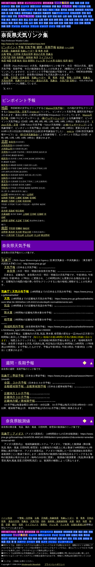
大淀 (17, 220)
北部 (4, 141)
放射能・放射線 (25, 57)
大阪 (81, 20)
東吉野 (44, 235)
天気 (75, 538)
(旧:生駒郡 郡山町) (20, 149)
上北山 (28, 235)
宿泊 (25, 60)
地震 (72, 3)
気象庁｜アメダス (12, 433)
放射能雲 (79, 10)
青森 (44, 16)
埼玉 (90, 16)
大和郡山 (5, 148)
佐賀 (61, 23)
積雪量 (8, 319)
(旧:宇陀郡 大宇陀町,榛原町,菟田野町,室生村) (26, 188)
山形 (65, 16)
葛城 (3, 184)
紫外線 (64, 10)
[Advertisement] (48, 100)
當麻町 (19, 214)
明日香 (18, 211)
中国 (58, 26)
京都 (76, 20)
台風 (88, 6)
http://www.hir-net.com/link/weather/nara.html (23, 44)
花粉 (3, 13)
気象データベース (60, 13)
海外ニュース (44, 535)
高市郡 (4, 211)
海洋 (89, 13)
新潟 (21, 20)
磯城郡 (4, 201)
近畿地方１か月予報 (16, 393)
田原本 (26, 201)
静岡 (56, 20)
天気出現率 (75, 13)
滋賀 (71, 20)
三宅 (17, 201)
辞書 (54, 6)
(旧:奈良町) (20, 142)
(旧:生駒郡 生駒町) (15, 178)
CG (37, 532)
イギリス (25, 26)
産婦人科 (82, 524)
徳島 (36, 23)
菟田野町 (35, 204)
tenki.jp (34, 111)
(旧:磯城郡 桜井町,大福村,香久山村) (22, 165)
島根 (16, 23)
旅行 (65, 538)
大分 (76, 23)
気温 (7, 305)
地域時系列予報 (14, 326)
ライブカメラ (46, 57)
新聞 (68, 535)
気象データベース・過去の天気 (31, 80)
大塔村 (34, 232)
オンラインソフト (33, 3)
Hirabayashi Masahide (31, 564)
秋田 (59, 16)
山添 (29, 194)
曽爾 (18, 228)
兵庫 (86, 20)
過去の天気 (39, 54)
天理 (3, 152)
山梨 (41, 20)
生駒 (3, 178)
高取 (10, 211)
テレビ (55, 535)
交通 (82, 3)
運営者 (20, 3)
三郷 (17, 197)
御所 (3, 175)
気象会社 (37, 13)
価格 (85, 532)
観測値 (60, 47)
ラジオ (62, 535)
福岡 (56, 23)
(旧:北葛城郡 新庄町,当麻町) (19, 185)
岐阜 (51, 20)
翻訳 (59, 6)
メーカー (30, 542)
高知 (51, 23)
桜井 (3, 165)
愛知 (61, 20)
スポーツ (5, 6)
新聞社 (31, 60)
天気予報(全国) (26, 16)
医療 (18, 6)
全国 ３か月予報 (15, 382)
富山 (26, 20)
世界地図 (52, 538)
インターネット (65, 542)
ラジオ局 (50, 60)
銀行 (71, 60)
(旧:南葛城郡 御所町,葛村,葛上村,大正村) (24, 175)
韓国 (68, 26)
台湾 (63, 26)
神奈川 (14, 20)
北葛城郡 (5, 214)
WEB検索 (46, 6)
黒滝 (10, 232)
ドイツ (52, 26)
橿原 (3, 158)
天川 (17, 232)
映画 (80, 535)
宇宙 (15, 16)
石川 (31, 20)
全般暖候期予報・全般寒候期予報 (25, 386)
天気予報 (30, 47)
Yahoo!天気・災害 (17, 111)
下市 (25, 220)
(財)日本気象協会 (29, 134)
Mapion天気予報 (54, 108)
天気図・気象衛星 (10, 50)
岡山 (21, 23)
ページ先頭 (6, 518)
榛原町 (43, 204)
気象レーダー (27, 10)
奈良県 (11, 271)
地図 (77, 3)
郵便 (35, 538)
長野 (46, 20)
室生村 (4, 208)
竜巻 (40, 50)
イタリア (44, 26)
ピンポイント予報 (12, 47)
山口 (31, 23)
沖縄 (3, 26)
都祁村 (11, 195)
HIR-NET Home (9, 3)
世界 (8, 26)
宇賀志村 (26, 204)
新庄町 (13, 214)
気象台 (17, 13)
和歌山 (4, 23)
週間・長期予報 (46, 47)
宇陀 (3, 188)
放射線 (71, 10)
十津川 (9, 235)
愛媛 (46, 23)
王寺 (32, 214)
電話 (30, 538)
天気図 (4, 10)
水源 (39, 10)
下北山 (18, 235)
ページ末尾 (69, 48)
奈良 (91, 20)
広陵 (39, 214)
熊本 (71, 23)
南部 (4, 228)
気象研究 (46, 13)
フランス (34, 26)
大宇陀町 (11, 204)
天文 (87, 3)
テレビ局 (40, 60)
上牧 (25, 214)
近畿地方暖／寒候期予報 (19, 400)
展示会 (86, 535)
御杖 (25, 228)
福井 (36, 20)
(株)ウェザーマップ (75, 125)
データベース (46, 532)
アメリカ (15, 26)
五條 (3, 168)
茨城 (75, 16)
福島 (70, 16)
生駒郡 (4, 197)
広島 (26, 23)
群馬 (85, 16)
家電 (38, 542)
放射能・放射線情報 (57, 521)
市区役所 (12, 538)
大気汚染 (88, 10)
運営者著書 (48, 3)
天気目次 (67, 6)
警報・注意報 (79, 6)
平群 (10, 197)
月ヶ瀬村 (11, 191)
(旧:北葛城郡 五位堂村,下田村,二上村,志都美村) (27, 181)
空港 (84, 13)
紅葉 (11, 13)
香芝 (3, 181)
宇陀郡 (4, 204)
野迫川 (26, 232)
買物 (13, 6)
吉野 (10, 220)
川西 (10, 201)
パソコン (52, 542)
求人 (20, 538)
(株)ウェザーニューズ (53, 118)
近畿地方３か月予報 (16, 397)
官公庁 (4, 538)
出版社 (58, 60)
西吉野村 (33, 221)
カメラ (44, 542)
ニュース (25, 6)
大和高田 (5, 145)
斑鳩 (25, 197)
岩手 (50, 16)
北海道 (38, 16)
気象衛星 (12, 10)
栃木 (80, 16)
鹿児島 (87, 23)
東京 (8, 20)
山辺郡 (4, 194)
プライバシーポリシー (55, 564)
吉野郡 (4, 220)
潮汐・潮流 (6, 16)
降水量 (8, 312)
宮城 (54, 16)
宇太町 (18, 204)
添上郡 (4, 191)
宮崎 (81, 23)
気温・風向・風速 (51, 10)
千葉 (3, 20)
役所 (65, 60)
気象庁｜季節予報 (12, 375)
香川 (41, 23)
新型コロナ (35, 6)
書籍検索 (58, 532)
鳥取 (10, 23)
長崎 (66, 23)
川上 (36, 235)
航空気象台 (26, 13)
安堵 (32, 197)
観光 (19, 60)
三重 (66, 20)
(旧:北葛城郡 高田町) (20, 146)
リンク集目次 (61, 3)
